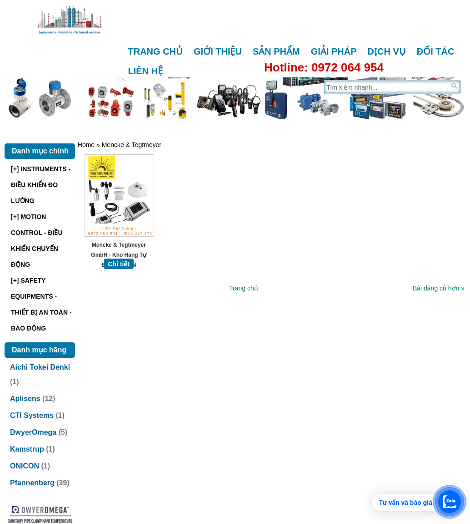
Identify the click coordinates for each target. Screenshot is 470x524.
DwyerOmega (33, 432)
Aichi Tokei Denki (40, 367)
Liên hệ (145, 71)
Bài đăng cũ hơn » (439, 287)
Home (86, 144)
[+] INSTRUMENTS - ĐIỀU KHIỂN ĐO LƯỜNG (40, 184)
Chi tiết (119, 263)
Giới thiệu (218, 51)
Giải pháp (334, 51)
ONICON (24, 466)
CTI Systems (32, 415)
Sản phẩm (276, 51)
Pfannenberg (32, 483)
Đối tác (436, 51)
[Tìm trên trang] (386, 87)
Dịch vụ (387, 51)
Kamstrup (27, 449)
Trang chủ (155, 51)
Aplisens (25, 398)
